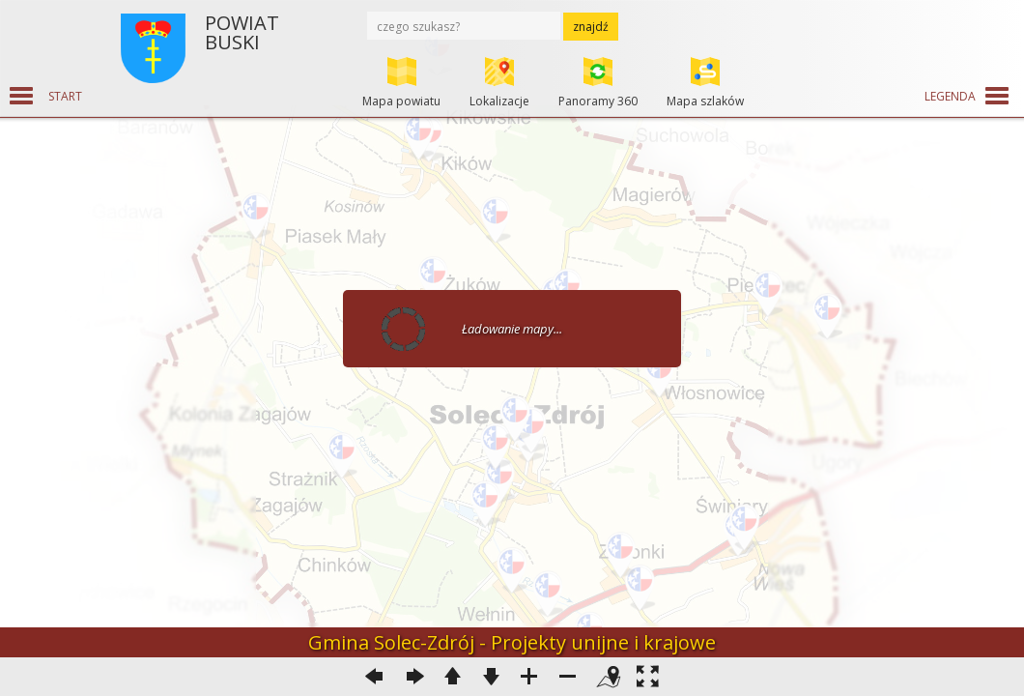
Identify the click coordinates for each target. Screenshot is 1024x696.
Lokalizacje (499, 101)
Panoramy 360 (598, 101)
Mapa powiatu (401, 101)
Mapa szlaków (705, 101)
